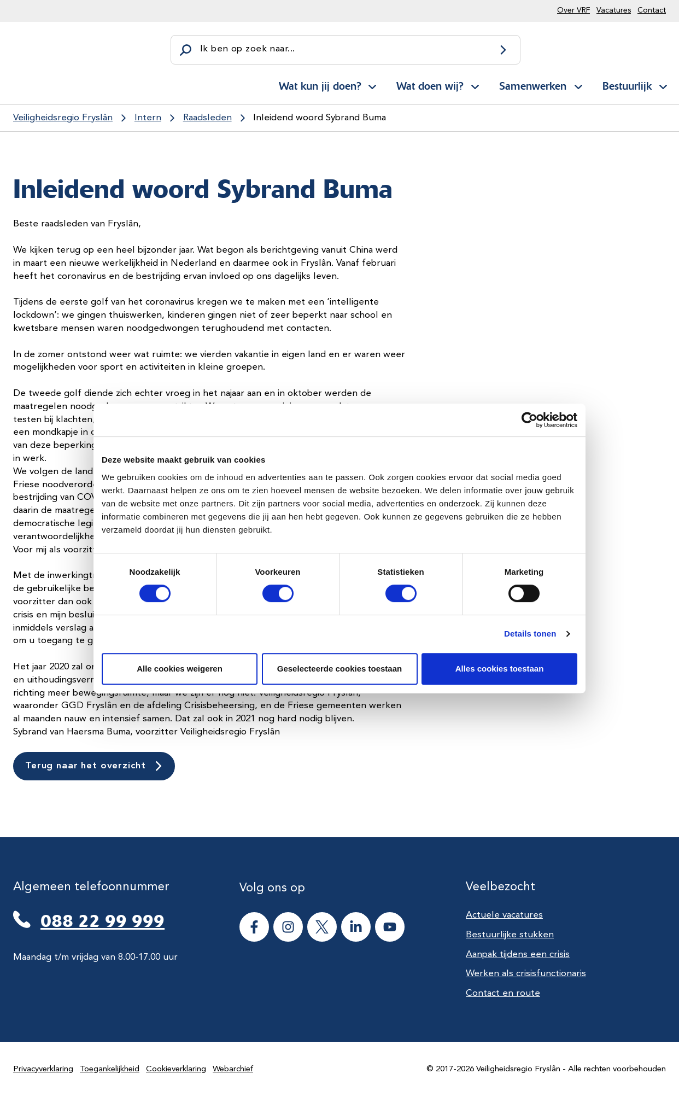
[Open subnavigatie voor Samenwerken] (578, 84)
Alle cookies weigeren (180, 668)
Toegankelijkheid (109, 1069)
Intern (147, 117)
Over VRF (573, 10)
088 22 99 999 (102, 921)
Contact (651, 10)
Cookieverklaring (176, 1069)
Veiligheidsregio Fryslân (63, 117)
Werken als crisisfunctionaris (526, 973)
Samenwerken (532, 85)
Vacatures (613, 10)
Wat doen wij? (429, 85)
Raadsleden (207, 117)
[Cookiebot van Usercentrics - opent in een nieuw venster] (529, 420)
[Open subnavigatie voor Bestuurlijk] (663, 84)
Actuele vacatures (504, 915)
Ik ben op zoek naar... (247, 49)
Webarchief (233, 1069)
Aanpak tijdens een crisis (518, 954)
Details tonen (530, 633)
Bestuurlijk (627, 85)
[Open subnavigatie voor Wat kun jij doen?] (372, 84)
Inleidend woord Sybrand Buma (319, 117)
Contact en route (503, 993)
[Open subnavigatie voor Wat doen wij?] (475, 84)
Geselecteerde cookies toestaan (339, 668)
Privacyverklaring (43, 1069)
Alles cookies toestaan (499, 668)
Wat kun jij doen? (320, 85)
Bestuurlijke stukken (510, 935)
